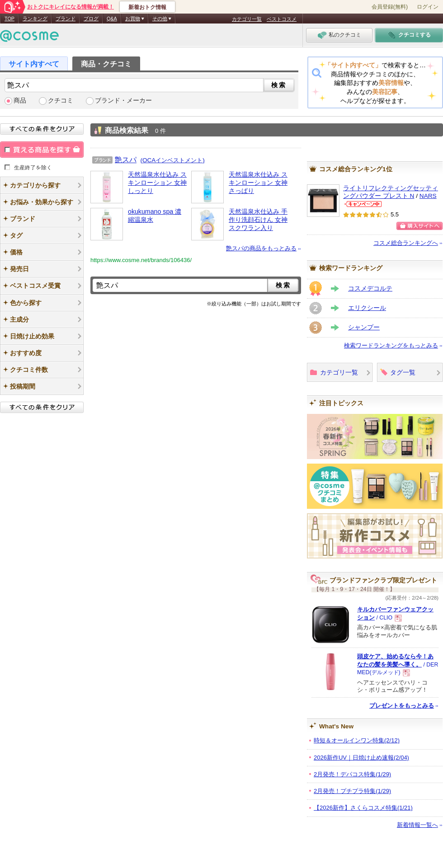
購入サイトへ (419, 226)
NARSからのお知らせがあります (363, 204)
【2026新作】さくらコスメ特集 (363, 807)
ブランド (65, 18)
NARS (428, 195)
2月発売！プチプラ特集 (352, 791)
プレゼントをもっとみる (401, 705)
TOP (9, 18)
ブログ (91, 18)
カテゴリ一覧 (247, 19)
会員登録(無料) (390, 7)
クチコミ (60, 100)
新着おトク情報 (147, 7)
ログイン (427, 7)
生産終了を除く (33, 167)
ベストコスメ (282, 19)
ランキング (35, 18)
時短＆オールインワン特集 (357, 740)
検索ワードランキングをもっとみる (391, 345)
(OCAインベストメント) (173, 160)
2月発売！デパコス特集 (352, 774)
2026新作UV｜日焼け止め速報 (361, 757)
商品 (20, 100)
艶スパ (126, 159)
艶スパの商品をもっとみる (261, 248)
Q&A (112, 18)
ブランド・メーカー (123, 100)
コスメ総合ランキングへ (405, 242)
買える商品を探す (42, 149)
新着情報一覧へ (417, 824)
